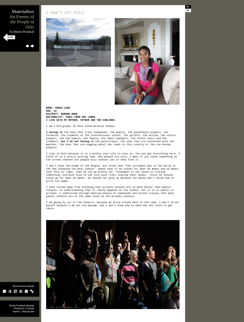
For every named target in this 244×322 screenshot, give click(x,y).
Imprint (16, 311)
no (187, 10)
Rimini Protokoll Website (21, 305)
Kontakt (30, 308)
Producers (19, 308)
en (187, 6)
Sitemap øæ (28, 311)
